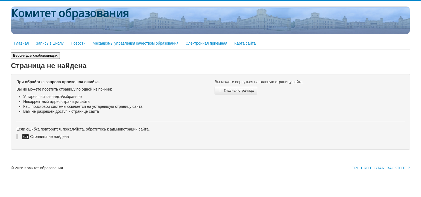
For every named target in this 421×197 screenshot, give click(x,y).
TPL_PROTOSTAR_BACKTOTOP (381, 168)
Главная (21, 43)
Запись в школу (49, 43)
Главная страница (236, 90)
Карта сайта (245, 43)
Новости (78, 43)
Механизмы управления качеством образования (136, 43)
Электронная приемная (206, 43)
